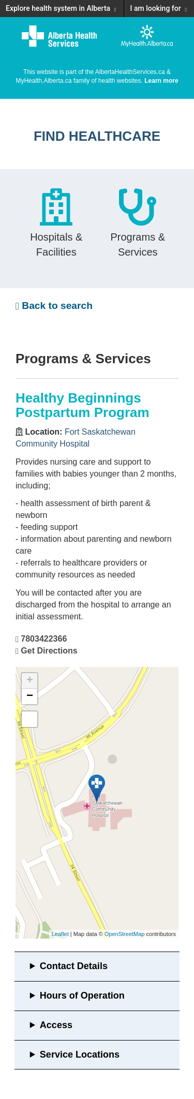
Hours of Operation (82, 995)
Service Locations (80, 1054)
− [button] (29, 696)
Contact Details (74, 966)
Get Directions (49, 650)
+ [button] (29, 681)
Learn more (161, 80)
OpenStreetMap (125, 934)
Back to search (54, 305)
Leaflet (60, 934)
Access (56, 1025)
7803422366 (44, 638)
